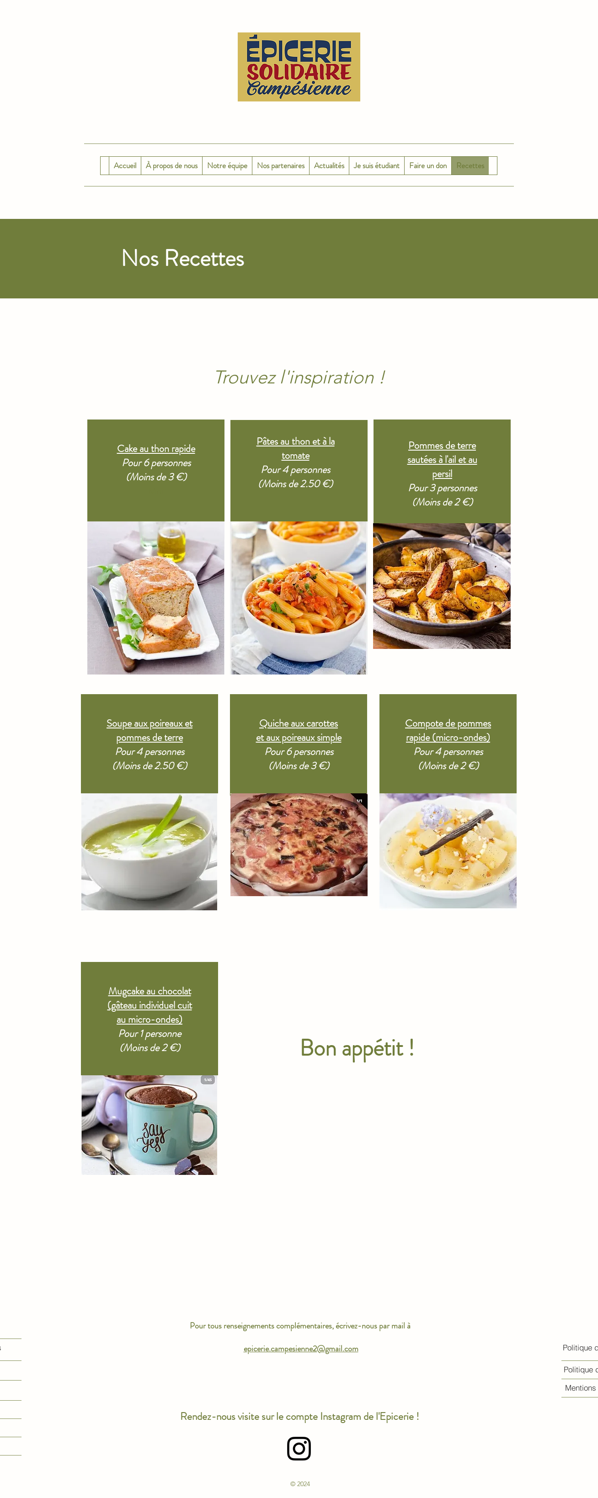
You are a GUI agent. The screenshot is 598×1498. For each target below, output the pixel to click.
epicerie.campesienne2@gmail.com (301, 1349)
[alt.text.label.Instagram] (299, 1449)
